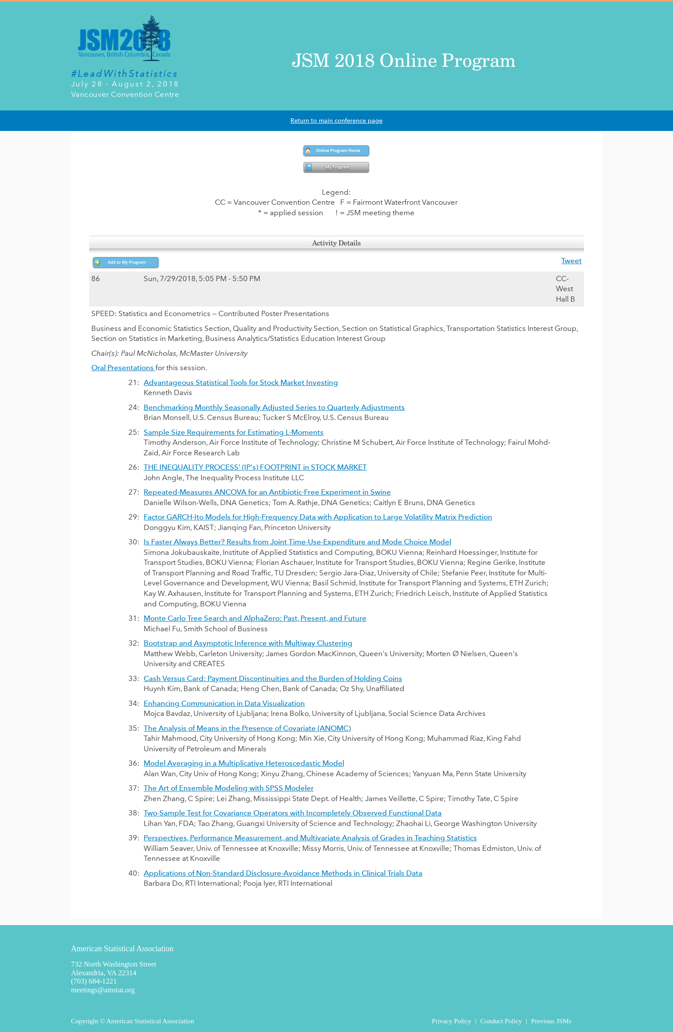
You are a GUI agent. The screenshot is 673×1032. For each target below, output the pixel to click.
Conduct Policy (501, 1021)
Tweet (571, 260)
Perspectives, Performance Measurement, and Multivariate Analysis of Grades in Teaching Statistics (310, 837)
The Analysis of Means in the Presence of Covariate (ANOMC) (247, 728)
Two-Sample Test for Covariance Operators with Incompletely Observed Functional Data (293, 812)
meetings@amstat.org (103, 990)
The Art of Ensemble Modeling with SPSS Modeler (229, 788)
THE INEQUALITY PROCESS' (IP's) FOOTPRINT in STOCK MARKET (255, 467)
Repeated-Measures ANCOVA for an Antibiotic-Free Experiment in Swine (267, 492)
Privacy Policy (451, 1021)
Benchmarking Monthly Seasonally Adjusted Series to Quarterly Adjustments (274, 407)
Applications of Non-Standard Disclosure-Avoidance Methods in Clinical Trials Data (283, 873)
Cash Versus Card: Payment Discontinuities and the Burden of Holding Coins (273, 678)
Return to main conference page (336, 120)
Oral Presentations (123, 367)
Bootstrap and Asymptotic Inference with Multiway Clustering (248, 643)
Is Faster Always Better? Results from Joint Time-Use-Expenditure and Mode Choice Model (297, 541)
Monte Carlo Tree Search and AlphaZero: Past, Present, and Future (255, 618)
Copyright (84, 1021)
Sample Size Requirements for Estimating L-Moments (234, 432)
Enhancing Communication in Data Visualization (224, 703)
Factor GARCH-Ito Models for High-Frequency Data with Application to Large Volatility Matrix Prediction (318, 517)
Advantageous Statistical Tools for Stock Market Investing (241, 382)
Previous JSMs (551, 1021)
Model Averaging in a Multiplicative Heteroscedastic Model (244, 763)
